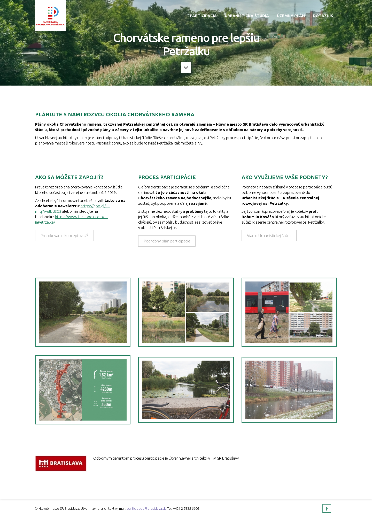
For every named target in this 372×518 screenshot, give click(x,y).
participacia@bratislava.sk (146, 508)
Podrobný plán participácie (167, 240)
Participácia (203, 15)
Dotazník (323, 15)
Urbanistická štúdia (247, 15)
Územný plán (291, 15)
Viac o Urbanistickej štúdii (269, 235)
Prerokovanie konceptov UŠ (65, 235)
